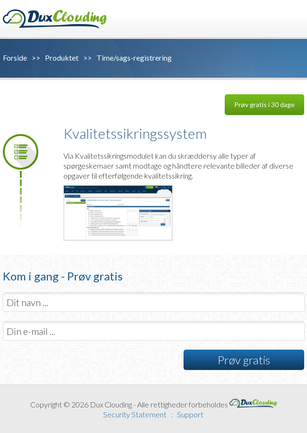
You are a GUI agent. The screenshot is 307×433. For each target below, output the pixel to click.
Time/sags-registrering (134, 57)
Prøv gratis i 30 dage (264, 104)
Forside (15, 57)
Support (190, 414)
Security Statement (135, 414)
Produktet (62, 57)
